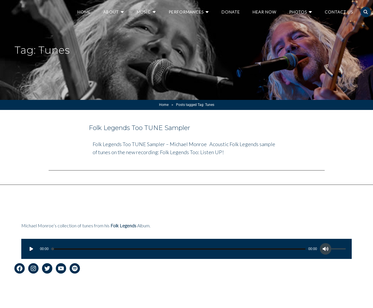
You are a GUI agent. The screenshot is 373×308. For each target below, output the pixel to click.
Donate (230, 11)
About (111, 11)
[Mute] (325, 249)
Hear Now (264, 11)
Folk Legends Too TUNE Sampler (139, 128)
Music (144, 11)
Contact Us (339, 11)
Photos (298, 11)
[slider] (178, 249)
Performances (186, 11)
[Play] (31, 249)
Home (84, 11)
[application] (186, 249)
